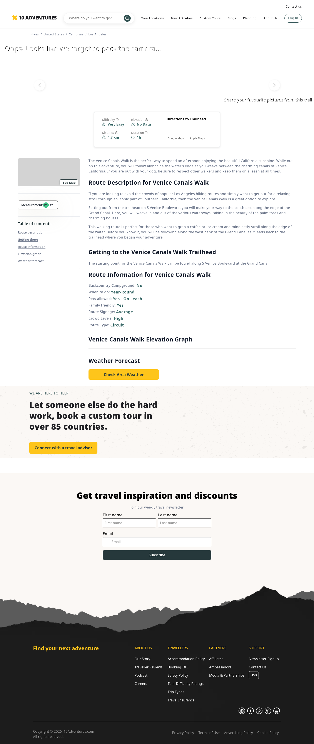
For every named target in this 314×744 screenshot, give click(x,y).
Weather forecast (31, 261)
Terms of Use (209, 732)
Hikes (34, 34)
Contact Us (257, 667)
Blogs (231, 18)
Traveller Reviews (148, 667)
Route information (31, 247)
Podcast (141, 675)
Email (108, 533)
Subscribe (157, 555)
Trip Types (176, 691)
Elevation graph (29, 254)
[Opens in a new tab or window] (176, 134)
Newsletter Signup (264, 658)
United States (53, 34)
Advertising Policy (238, 732)
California (76, 34)
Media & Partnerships (226, 675)
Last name (167, 515)
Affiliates (216, 658)
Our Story (142, 658)
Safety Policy (178, 675)
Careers (141, 683)
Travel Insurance (181, 700)
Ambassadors (220, 667)
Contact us (294, 6)
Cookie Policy (268, 732)
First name (112, 515)
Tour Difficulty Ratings (186, 683)
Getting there (28, 239)
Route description (31, 232)
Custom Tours (210, 18)
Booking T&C (178, 667)
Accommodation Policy (186, 658)
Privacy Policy (183, 732)
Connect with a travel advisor (63, 447)
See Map (69, 183)
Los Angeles (97, 34)
